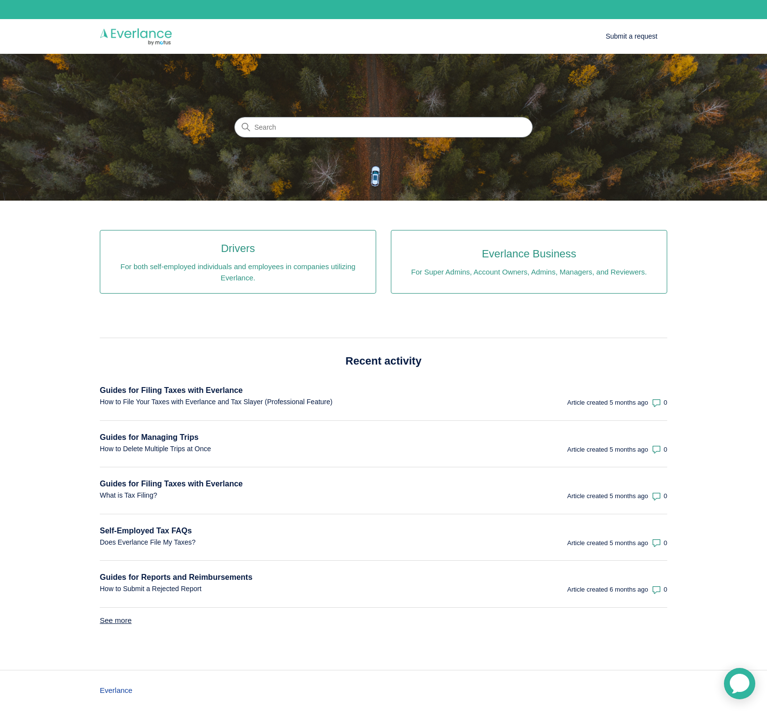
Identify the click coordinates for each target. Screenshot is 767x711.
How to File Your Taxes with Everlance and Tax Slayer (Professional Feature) (216, 402)
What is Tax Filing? (128, 495)
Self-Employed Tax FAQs (146, 531)
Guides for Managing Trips (149, 437)
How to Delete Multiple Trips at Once (155, 449)
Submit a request (631, 36)
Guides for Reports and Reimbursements (176, 577)
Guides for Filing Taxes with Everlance (171, 390)
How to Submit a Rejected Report (151, 589)
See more (116, 620)
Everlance (116, 690)
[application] (739, 683)
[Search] (383, 127)
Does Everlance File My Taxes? (148, 542)
